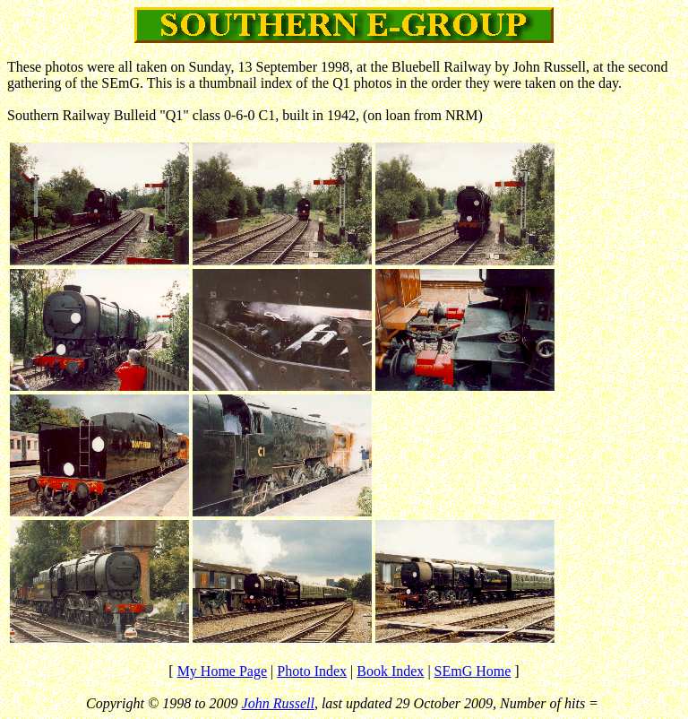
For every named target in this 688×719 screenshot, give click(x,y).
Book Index (390, 671)
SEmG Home (473, 671)
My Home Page (222, 671)
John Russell (278, 703)
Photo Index (312, 671)
